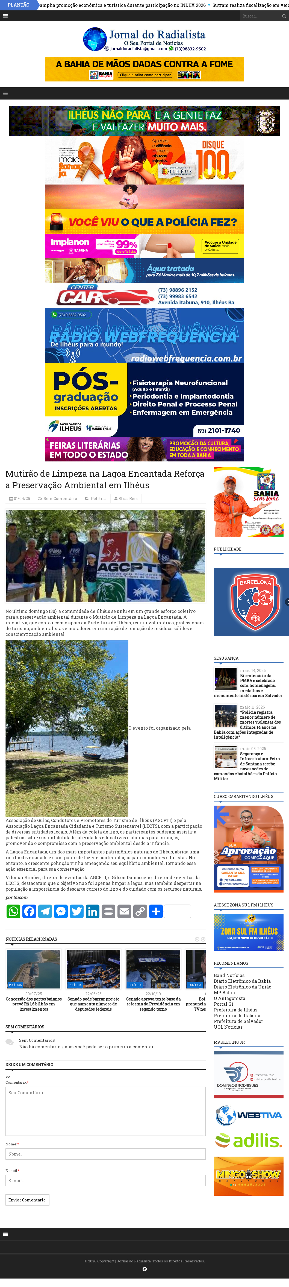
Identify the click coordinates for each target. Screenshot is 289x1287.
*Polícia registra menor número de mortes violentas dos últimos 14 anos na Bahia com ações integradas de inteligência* (247, 725)
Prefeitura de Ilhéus (235, 1010)
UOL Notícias (228, 1027)
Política (99, 498)
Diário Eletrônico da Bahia (242, 981)
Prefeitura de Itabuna (237, 1015)
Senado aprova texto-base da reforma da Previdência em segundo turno (153, 1003)
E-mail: (12, 1170)
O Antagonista (229, 998)
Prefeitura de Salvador (238, 1021)
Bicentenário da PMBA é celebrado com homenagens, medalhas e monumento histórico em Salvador (248, 685)
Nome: (12, 1144)
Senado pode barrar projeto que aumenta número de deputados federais (93, 1003)
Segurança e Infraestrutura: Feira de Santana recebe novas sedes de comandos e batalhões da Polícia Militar (247, 766)
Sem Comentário (60, 498)
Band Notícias (229, 975)
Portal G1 (223, 1004)
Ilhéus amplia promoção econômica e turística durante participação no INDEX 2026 (118, 5)
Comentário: (17, 1082)
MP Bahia (224, 992)
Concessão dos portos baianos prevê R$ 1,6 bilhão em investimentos (34, 1003)
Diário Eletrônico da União (242, 987)
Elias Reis (128, 498)
